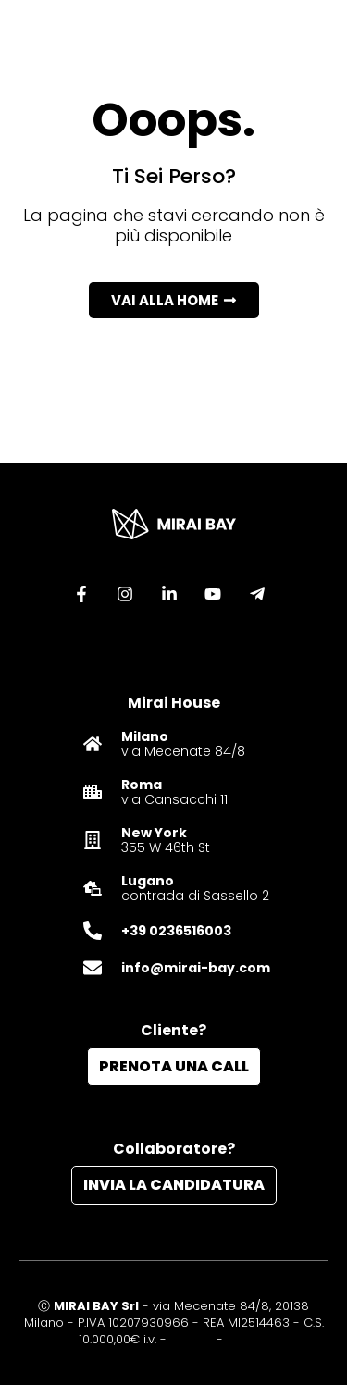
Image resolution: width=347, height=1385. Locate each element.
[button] (174, 300)
